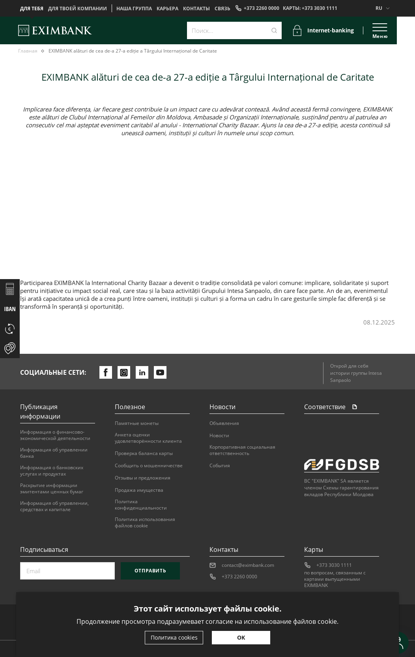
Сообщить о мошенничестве (149, 466)
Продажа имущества (139, 490)
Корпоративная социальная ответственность (242, 450)
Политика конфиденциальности (141, 504)
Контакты (196, 9)
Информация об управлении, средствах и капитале (54, 506)
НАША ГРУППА (134, 9)
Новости (219, 435)
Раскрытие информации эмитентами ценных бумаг (51, 488)
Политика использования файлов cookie (145, 522)
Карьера (167, 9)
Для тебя (31, 9)
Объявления (224, 423)
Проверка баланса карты (144, 453)
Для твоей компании (77, 9)
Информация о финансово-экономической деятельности (55, 435)
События (219, 466)
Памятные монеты (137, 423)
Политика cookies (174, 637)
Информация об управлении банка (54, 453)
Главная (27, 51)
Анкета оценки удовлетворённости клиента (148, 438)
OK (241, 637)
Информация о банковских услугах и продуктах (51, 470)
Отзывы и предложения (142, 478)
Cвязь (222, 9)
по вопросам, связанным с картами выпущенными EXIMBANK (335, 579)
